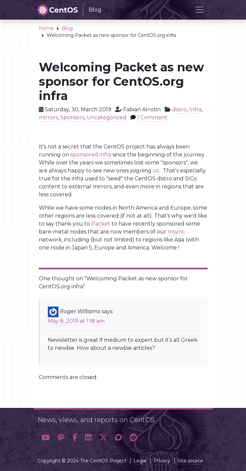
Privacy (161, 461)
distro (179, 109)
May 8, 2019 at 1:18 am (76, 321)
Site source (190, 461)
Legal (139, 461)
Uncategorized (106, 117)
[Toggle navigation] (199, 9)
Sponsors (72, 117)
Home (46, 28)
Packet (100, 224)
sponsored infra (90, 154)
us (156, 170)
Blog (67, 28)
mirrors (48, 117)
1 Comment (152, 117)
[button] (46, 437)
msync (176, 232)
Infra (195, 109)
